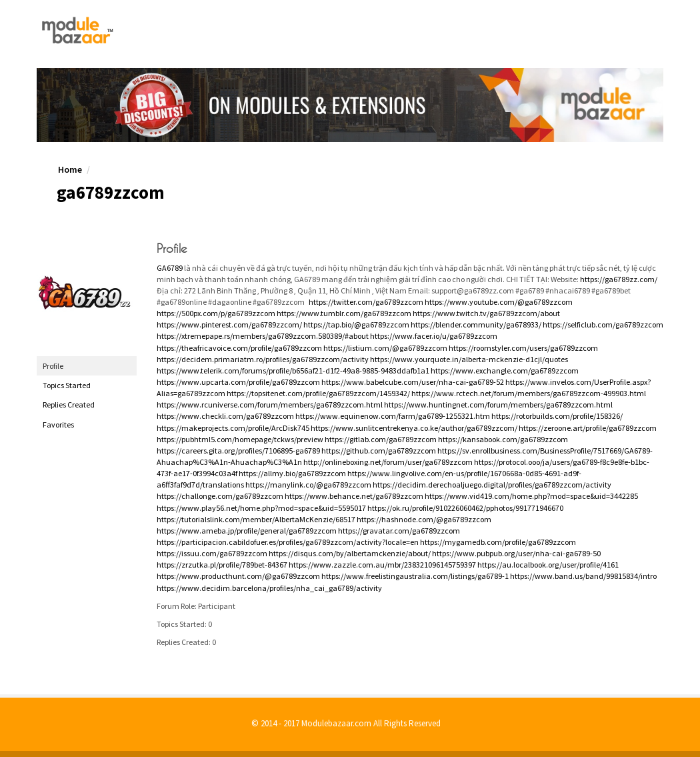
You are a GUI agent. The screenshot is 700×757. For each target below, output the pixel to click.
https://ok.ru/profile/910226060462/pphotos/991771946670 (465, 508)
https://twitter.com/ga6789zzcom (366, 302)
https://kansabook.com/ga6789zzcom (503, 439)
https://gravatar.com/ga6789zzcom (399, 531)
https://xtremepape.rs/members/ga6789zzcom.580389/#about (263, 336)
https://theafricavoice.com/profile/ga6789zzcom (239, 348)
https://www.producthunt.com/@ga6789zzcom (238, 576)
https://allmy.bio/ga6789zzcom (292, 473)
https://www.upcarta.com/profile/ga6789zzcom (238, 382)
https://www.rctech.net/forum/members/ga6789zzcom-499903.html (528, 393)
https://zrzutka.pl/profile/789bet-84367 (222, 565)
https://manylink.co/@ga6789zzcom (308, 485)
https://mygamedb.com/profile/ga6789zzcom (498, 542)
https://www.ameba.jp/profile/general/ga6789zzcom (247, 531)
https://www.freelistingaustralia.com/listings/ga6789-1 (415, 576)
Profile (53, 366)
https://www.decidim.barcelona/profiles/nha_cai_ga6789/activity (269, 588)
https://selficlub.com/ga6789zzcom (603, 324)
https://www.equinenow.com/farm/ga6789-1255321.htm (392, 416)
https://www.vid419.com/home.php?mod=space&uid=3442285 (531, 496)
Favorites (58, 425)
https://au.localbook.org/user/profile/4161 (548, 565)
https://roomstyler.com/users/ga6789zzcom (523, 348)
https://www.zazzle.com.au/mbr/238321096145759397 (382, 565)
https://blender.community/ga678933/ (476, 324)
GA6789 (170, 268)
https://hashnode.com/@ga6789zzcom (424, 519)
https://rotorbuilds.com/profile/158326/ (557, 416)
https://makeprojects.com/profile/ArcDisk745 (233, 428)
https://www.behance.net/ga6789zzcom (354, 496)
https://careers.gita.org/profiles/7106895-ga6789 (238, 451)
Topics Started (67, 385)
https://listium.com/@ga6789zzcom (385, 348)
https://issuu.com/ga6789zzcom (212, 553)
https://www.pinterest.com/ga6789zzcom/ (229, 324)
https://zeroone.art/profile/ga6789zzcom (588, 428)
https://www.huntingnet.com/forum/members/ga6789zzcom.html (498, 405)
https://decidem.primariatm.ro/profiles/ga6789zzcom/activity (263, 359)
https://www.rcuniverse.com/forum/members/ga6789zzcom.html (270, 405)
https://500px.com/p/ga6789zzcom (216, 313)
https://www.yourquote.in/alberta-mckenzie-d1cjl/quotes (469, 359)
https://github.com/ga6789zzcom (378, 451)
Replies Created (69, 405)
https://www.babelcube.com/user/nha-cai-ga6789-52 (412, 382)
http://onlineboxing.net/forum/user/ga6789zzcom (388, 462)
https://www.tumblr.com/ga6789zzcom (344, 313)
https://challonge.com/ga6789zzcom (220, 496)
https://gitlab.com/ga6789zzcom (381, 439)
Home (70, 169)
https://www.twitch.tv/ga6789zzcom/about (486, 313)
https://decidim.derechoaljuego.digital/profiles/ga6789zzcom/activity (492, 485)
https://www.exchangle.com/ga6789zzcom (505, 370)
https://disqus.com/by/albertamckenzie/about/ (350, 553)
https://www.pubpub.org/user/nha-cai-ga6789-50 (516, 553)
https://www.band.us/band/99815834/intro (583, 576)
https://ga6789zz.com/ (618, 279)
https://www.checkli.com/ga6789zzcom (225, 416)
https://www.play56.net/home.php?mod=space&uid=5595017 (261, 508)
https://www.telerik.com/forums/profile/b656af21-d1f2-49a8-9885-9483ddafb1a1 (293, 370)
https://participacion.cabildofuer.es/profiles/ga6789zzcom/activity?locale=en (288, 542)
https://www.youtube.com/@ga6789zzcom (499, 302)
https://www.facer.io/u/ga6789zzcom (433, 336)
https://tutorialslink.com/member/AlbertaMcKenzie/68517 (256, 519)
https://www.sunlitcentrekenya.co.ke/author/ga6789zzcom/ (414, 428)
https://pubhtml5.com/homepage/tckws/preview (240, 439)
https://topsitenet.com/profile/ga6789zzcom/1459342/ (318, 393)
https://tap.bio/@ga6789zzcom (356, 324)
